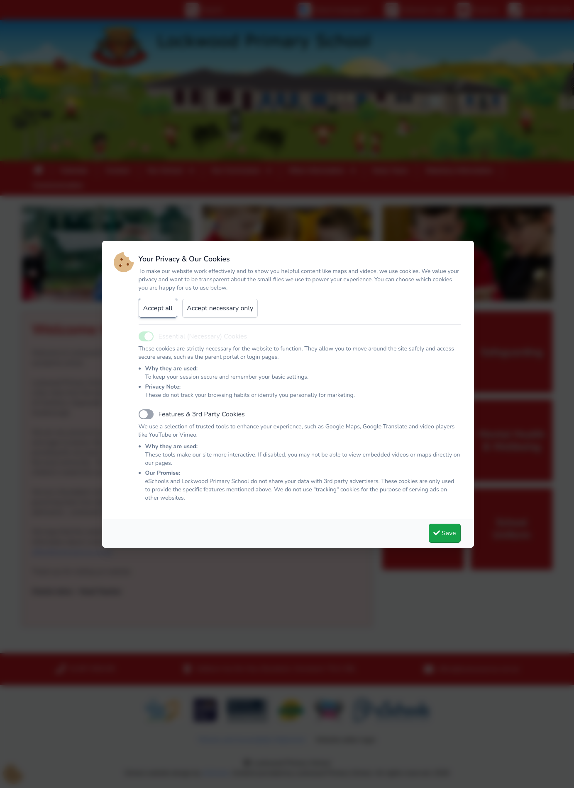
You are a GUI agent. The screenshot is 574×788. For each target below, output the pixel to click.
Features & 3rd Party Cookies (202, 414)
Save (444, 533)
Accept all (158, 308)
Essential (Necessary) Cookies (203, 336)
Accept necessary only (220, 308)
